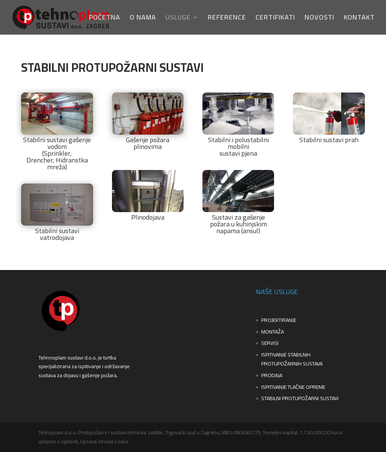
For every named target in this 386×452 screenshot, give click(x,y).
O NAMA (143, 19)
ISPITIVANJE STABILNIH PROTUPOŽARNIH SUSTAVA (292, 359)
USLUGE (178, 19)
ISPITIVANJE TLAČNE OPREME (293, 387)
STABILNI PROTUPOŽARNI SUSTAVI (300, 398)
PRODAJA (271, 375)
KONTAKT (359, 19)
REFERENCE (227, 19)
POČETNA (104, 19)
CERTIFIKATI (275, 19)
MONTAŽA (272, 332)
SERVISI (270, 343)
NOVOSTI (319, 19)
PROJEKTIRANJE (278, 320)
